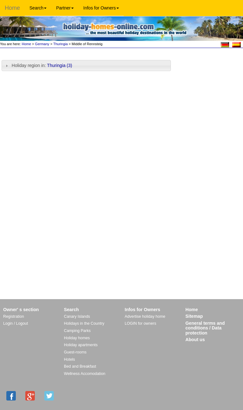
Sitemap (194, 316)
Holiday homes (77, 338)
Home (12, 8)
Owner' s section (21, 309)
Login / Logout (15, 323)
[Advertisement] (209, 70)
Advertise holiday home (145, 316)
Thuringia (60, 44)
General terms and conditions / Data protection (205, 328)
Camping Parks (77, 331)
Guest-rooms (75, 352)
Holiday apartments (80, 345)
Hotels (69, 359)
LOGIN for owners (140, 323)
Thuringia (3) (59, 65)
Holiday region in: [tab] (38, 65)
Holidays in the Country (84, 323)
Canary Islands (77, 316)
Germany (42, 44)
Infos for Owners (101, 7)
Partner (65, 7)
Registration (13, 316)
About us (195, 339)
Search (38, 7)
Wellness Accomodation (84, 373)
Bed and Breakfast (80, 366)
